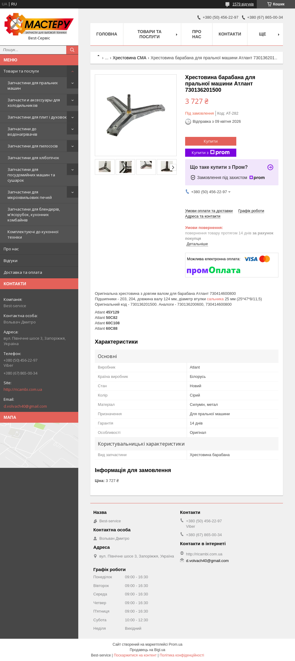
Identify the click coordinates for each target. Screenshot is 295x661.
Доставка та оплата (23, 272)
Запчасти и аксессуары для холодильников (34, 102)
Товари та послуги (21, 71)
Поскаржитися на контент (135, 655)
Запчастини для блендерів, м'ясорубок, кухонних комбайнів (34, 214)
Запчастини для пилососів (33, 146)
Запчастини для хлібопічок (33, 157)
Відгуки (10, 260)
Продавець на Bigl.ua (147, 650)
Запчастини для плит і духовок (37, 117)
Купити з (211, 153)
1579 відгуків (243, 4)
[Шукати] (72, 49)
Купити (211, 141)
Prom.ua (175, 644)
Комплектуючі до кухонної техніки (33, 234)
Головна (106, 34)
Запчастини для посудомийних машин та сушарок (31, 175)
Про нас (11, 249)
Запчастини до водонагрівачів (22, 131)
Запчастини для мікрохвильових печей (30, 194)
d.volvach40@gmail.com (25, 406)
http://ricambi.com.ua (23, 389)
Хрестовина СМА (130, 57)
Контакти (230, 34)
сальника (215, 299)
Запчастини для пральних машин (33, 85)
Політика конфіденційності (182, 655)
